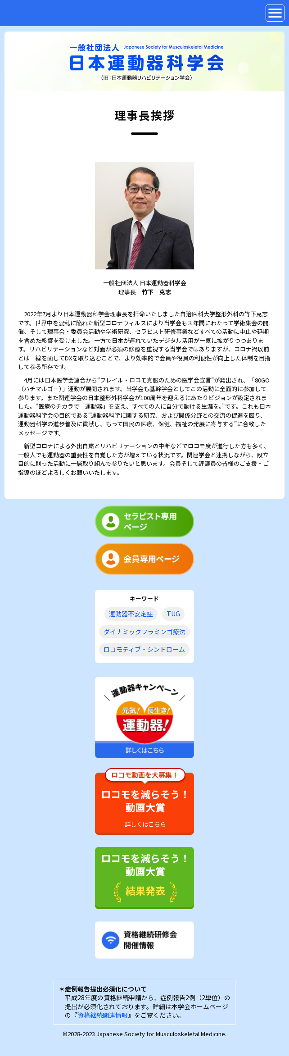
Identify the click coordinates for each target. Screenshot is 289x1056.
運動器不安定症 (131, 613)
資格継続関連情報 (102, 1015)
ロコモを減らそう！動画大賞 (145, 800)
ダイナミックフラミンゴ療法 (144, 631)
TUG (173, 613)
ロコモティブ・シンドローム (144, 649)
